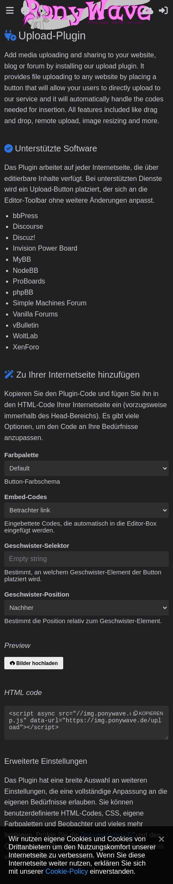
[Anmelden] (163, 10)
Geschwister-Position (36, 594)
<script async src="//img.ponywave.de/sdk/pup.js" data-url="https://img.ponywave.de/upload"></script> (86, 723)
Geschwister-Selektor (36, 545)
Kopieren (148, 713)
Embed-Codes (25, 497)
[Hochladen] (147, 10)
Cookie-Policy (66, 871)
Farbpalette (21, 455)
